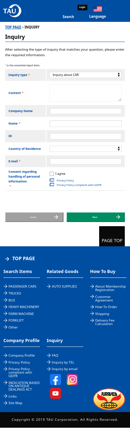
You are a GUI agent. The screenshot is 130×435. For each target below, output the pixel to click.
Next (96, 220)
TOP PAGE (13, 27)
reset (34, 220)
